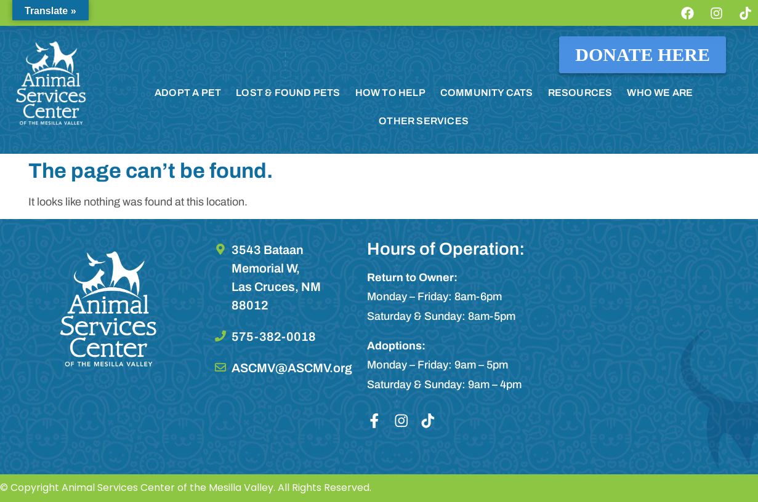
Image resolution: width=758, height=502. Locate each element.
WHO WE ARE (660, 92)
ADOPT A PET (188, 92)
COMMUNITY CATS (486, 92)
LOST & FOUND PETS (288, 92)
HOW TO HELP (390, 92)
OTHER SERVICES (424, 121)
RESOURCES (580, 92)
